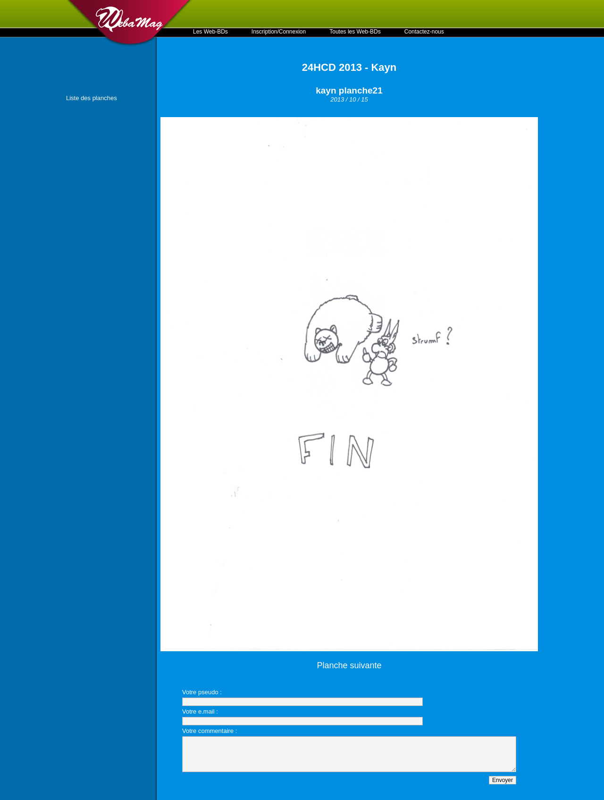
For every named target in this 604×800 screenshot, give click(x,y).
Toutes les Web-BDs (355, 31)
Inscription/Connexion (279, 31)
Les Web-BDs (210, 31)
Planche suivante (349, 665)
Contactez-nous (424, 31)
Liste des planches (91, 98)
